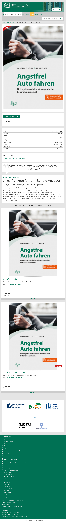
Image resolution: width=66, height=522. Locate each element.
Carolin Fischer (7, 177)
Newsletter (7, 482)
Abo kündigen (8, 492)
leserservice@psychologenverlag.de (16, 516)
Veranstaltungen (8, 488)
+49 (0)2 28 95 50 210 (13, 512)
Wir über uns (7, 444)
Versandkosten (13, 124)
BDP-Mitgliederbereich (10, 476)
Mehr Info (33, 299)
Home (3, 22)
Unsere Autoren (8, 442)
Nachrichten (7, 490)
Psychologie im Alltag (10, 468)
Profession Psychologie (10, 464)
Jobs (32, 14)
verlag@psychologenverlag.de (15, 506)
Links (5, 494)
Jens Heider (16, 177)
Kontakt (39, 14)
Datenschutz (7, 456)
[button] (11, 116)
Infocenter (7, 486)
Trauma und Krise (9, 466)
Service (25, 14)
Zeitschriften (7, 472)
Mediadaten (7, 484)
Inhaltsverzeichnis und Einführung (15, 158)
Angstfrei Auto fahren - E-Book (15, 372)
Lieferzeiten (7, 452)
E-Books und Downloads (11, 470)
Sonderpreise (8, 474)
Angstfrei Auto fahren (11, 279)
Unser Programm (13, 14)
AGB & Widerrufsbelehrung (12, 450)
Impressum (7, 448)
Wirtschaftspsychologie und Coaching (15, 462)
